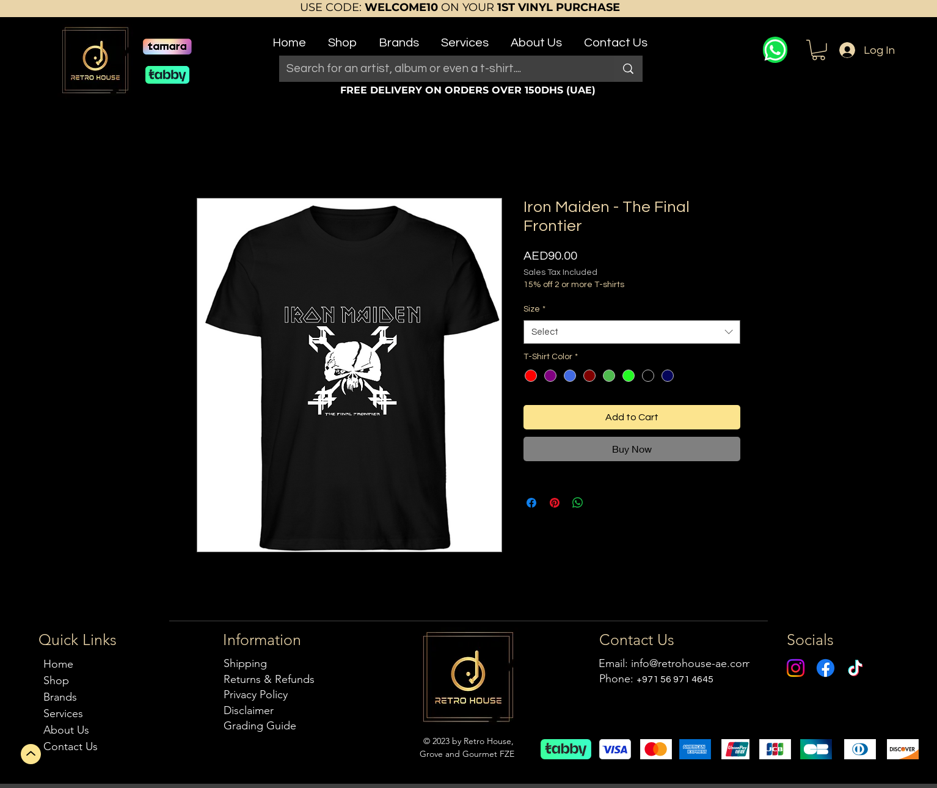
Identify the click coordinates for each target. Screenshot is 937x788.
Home (58, 664)
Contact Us (70, 746)
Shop (56, 680)
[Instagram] (796, 668)
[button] (342, 37)
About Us (66, 730)
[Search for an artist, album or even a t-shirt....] (437, 69)
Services (63, 713)
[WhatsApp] (775, 50)
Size (534, 309)
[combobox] (631, 332)
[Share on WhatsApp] (578, 502)
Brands (60, 697)
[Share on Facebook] (531, 502)
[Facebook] (825, 668)
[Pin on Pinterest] (554, 502)
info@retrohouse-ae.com (691, 663)
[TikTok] (855, 668)
